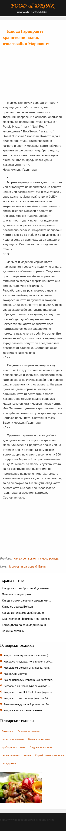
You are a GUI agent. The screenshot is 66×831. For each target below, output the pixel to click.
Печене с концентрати (17, 594)
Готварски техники (39, 739)
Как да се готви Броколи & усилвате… (26, 588)
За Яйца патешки (13, 631)
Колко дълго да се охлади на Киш (24, 624)
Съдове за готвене (41, 747)
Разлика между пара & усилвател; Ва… (28, 704)
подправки (9, 763)
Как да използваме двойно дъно (23, 612)
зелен (27, 755)
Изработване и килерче (49, 755)
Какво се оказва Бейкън (18, 606)
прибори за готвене (13, 747)
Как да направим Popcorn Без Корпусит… (29, 679)
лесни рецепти (10, 755)
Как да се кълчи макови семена (23, 710)
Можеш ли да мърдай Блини (28, 566)
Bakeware (7, 731)
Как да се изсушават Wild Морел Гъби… (28, 661)
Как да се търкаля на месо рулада (36, 558)
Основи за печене (28, 731)
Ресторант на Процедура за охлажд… (27, 685)
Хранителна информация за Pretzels (26, 618)
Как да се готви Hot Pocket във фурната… (29, 692)
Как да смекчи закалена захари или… (26, 600)
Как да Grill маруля (15, 673)
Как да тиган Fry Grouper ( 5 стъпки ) (26, 655)
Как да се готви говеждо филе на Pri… (27, 698)
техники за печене (13, 739)
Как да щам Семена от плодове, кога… (27, 667)
